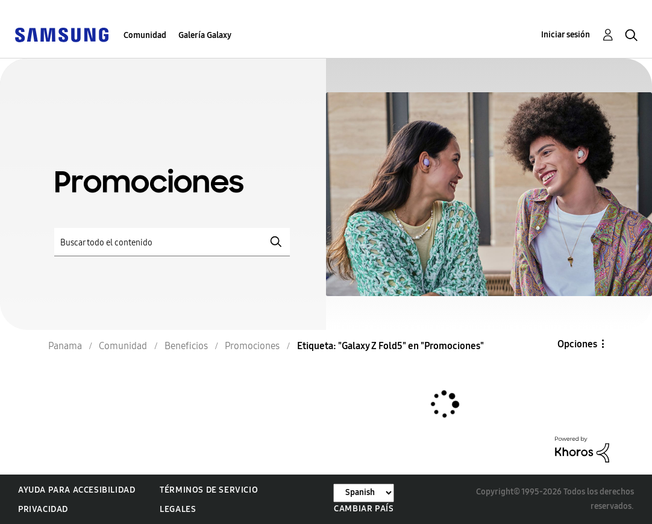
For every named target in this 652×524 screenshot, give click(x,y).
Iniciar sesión (565, 35)
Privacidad (43, 509)
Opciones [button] (577, 344)
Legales (178, 509)
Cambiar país (363, 508)
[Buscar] (172, 242)
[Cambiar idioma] (363, 493)
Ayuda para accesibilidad (76, 490)
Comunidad (145, 35)
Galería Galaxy (204, 35)
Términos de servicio (209, 490)
